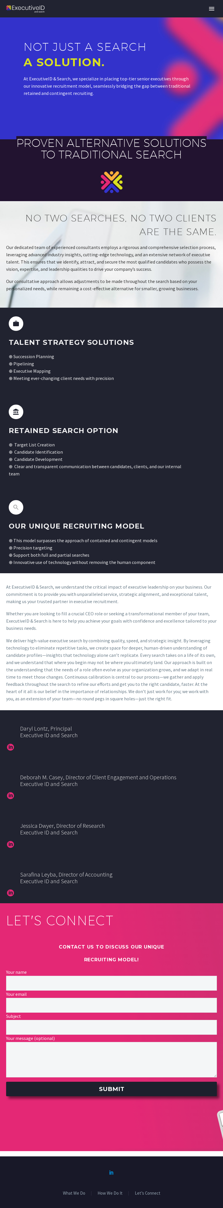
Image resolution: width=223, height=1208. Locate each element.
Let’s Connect (147, 1193)
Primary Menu (211, 8)
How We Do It (110, 1193)
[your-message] (111, 1059)
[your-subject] (111, 1027)
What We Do (74, 1193)
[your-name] (111, 983)
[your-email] (111, 1005)
